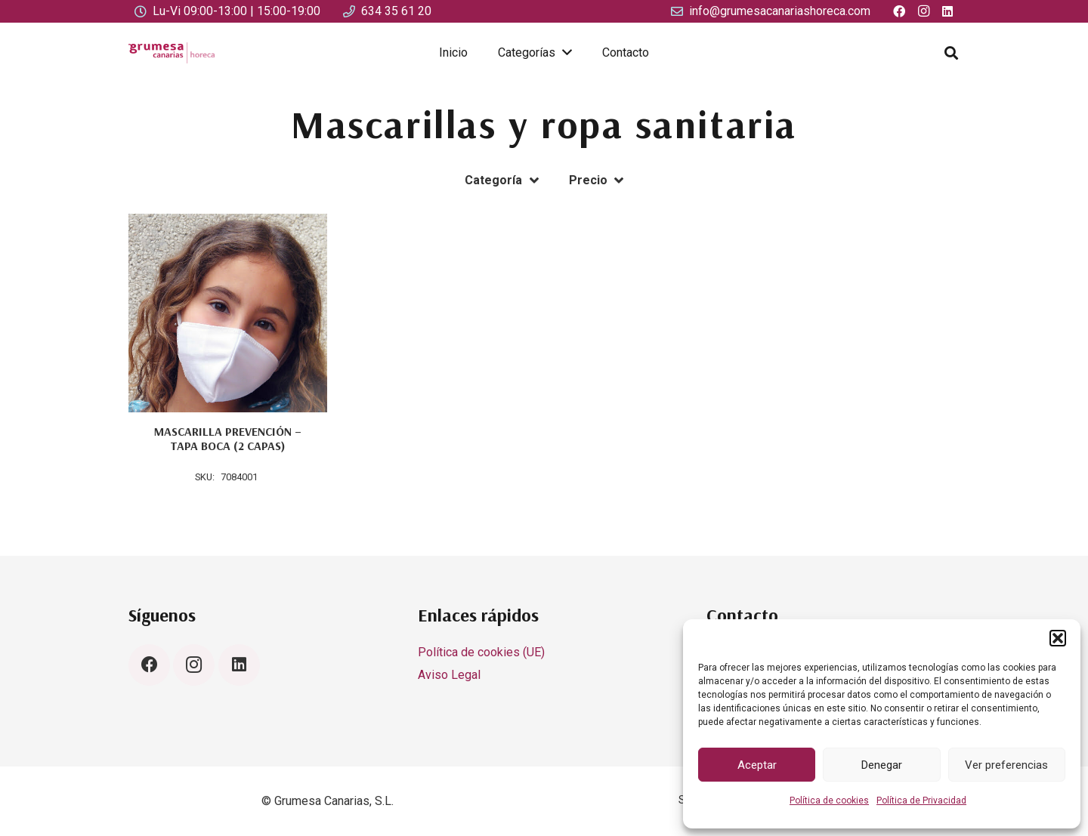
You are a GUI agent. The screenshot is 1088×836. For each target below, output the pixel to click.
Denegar (881, 765)
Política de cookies (829, 800)
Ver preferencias (1006, 765)
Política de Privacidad (921, 800)
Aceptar (757, 765)
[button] (1057, 638)
